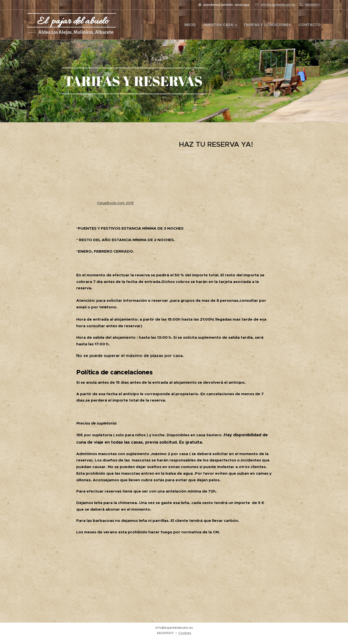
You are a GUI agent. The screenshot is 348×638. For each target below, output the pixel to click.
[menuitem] (191, 25)
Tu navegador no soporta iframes (115, 170)
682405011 (313, 4)
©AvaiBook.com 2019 (115, 203)
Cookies (184, 633)
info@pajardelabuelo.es (278, 4)
